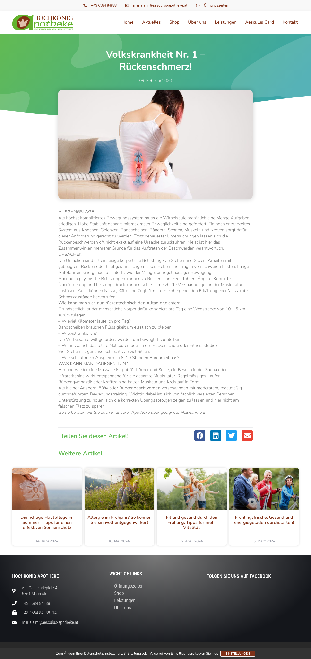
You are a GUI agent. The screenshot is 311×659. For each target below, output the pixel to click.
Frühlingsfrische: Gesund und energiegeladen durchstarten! (264, 519)
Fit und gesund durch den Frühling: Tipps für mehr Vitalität (191, 522)
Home (127, 22)
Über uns (197, 22)
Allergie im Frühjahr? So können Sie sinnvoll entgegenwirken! (119, 519)
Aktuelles (151, 22)
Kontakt (290, 22)
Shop (174, 22)
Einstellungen (237, 653)
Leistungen (226, 22)
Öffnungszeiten (129, 586)
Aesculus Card (259, 22)
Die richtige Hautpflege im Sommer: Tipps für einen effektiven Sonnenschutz (47, 522)
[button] (199, 435)
